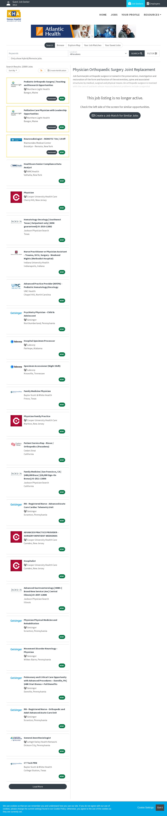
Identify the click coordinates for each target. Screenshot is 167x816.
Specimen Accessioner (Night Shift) (42, 365)
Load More (38, 786)
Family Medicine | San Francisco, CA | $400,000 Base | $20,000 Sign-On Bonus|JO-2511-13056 (42, 475)
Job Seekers (135, 3)
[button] (152, 53)
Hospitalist (30, 560)
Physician (29, 192)
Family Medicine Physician (37, 391)
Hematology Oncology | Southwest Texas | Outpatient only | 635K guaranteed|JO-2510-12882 (42, 223)
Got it (160, 807)
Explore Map (74, 45)
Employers (153, 3)
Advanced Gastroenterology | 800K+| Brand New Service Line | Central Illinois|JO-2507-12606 (43, 591)
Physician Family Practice (37, 416)
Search (49, 45)
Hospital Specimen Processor (39, 340)
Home (103, 14)
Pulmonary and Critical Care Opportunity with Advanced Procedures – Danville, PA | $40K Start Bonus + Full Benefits (45, 680)
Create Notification (57, 70)
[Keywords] (38, 53)
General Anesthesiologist (37, 737)
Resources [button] (151, 14)
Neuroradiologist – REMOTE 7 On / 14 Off (44, 138)
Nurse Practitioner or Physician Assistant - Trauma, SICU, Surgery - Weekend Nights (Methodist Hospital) (45, 255)
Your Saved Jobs (113, 45)
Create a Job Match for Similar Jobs (115, 115)
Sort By (12, 70)
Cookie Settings (145, 807)
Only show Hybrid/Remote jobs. (26, 58)
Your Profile (131, 14)
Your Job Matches (92, 45)
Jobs (114, 14)
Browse (60, 45)
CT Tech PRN (30, 762)
